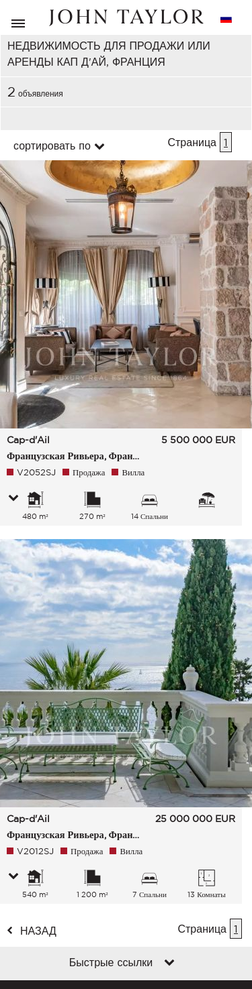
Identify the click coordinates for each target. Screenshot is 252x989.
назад (38, 931)
